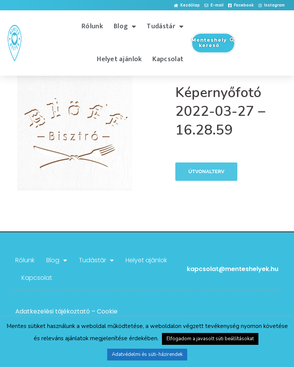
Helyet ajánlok (119, 59)
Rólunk (92, 26)
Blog (125, 26)
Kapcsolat (167, 59)
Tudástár (165, 26)
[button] (187, 5)
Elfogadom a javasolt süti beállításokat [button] (210, 338)
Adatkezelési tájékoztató (52, 311)
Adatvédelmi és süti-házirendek (147, 354)
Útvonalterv (206, 171)
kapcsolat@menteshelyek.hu (232, 269)
